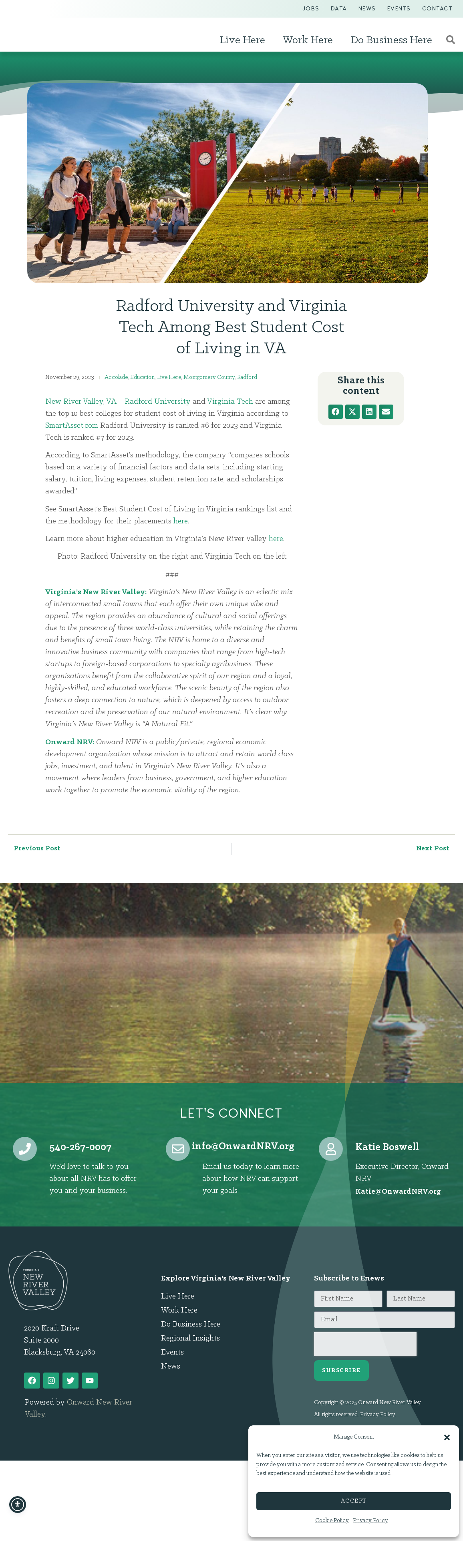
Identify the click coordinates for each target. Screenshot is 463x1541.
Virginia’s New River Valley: (96, 592)
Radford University (158, 402)
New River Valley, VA (80, 402)
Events (399, 8)
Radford (247, 378)
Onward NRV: (69, 742)
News (367, 8)
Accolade (116, 378)
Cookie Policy (332, 1521)
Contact (437, 8)
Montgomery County (209, 378)
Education (142, 378)
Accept (354, 1501)
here (180, 521)
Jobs (311, 8)
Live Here (244, 40)
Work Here (310, 40)
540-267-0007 (80, 1147)
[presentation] (365, 1344)
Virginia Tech (230, 402)
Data (339, 8)
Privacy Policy (370, 1521)
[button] (447, 1433)
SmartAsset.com (71, 426)
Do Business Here (393, 40)
